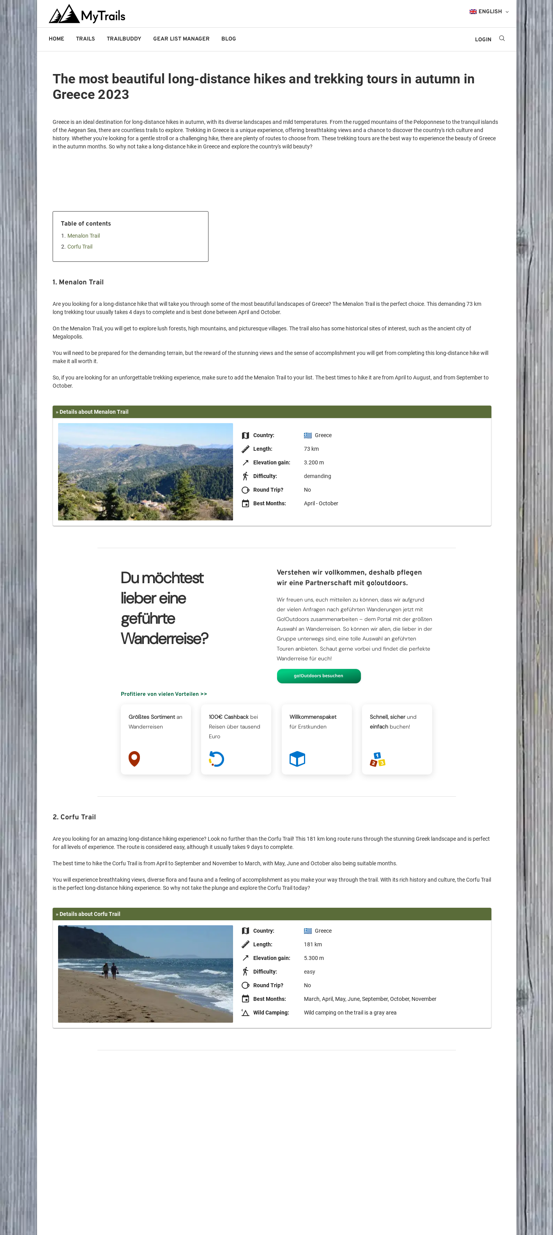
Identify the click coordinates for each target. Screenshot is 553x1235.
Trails (85, 39)
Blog (228, 39)
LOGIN (483, 40)
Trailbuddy (124, 39)
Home (56, 39)
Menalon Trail (83, 236)
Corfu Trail (79, 246)
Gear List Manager (181, 39)
